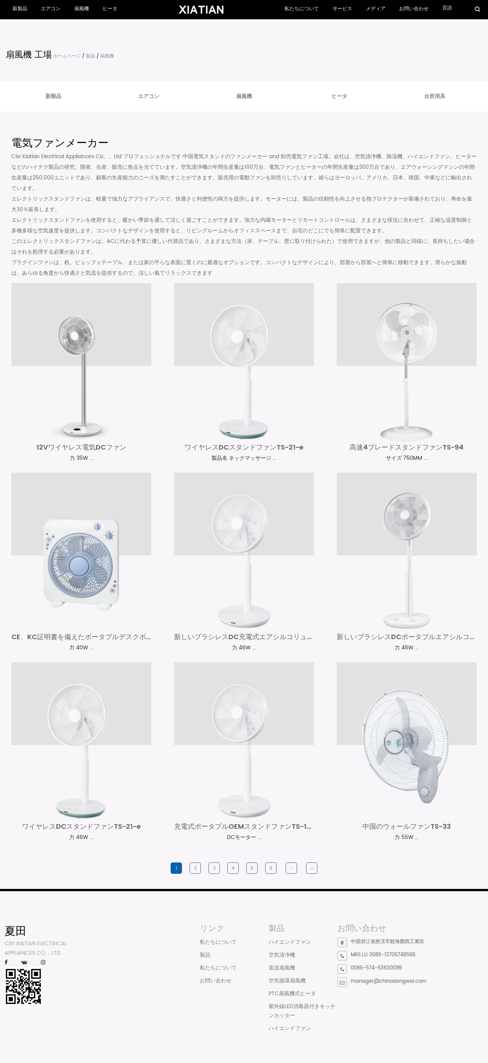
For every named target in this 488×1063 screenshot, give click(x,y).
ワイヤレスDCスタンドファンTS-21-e (244, 448)
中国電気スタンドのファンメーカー (225, 156)
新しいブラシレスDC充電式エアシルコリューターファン (261, 640)
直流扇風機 (282, 972)
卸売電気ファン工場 (304, 156)
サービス (342, 9)
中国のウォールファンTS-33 (406, 831)
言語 (447, 8)
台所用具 (434, 96)
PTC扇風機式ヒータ (292, 998)
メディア (375, 9)
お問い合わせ (414, 9)
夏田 (15, 936)
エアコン (51, 9)
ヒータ (110, 9)
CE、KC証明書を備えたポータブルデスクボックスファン (99, 640)
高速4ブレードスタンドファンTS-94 (406, 448)
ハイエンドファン (290, 947)
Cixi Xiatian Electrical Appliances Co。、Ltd (66, 156)
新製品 (19, 9)
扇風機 (81, 9)
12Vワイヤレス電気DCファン (81, 448)
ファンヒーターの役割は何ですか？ (144, 986)
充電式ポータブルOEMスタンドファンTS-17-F (246, 831)
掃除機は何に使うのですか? (135, 959)
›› (311, 873)
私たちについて (301, 9)
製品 (90, 56)
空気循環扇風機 (287, 985)
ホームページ (67, 56)
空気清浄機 (282, 960)
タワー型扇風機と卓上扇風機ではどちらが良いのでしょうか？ (144, 982)
